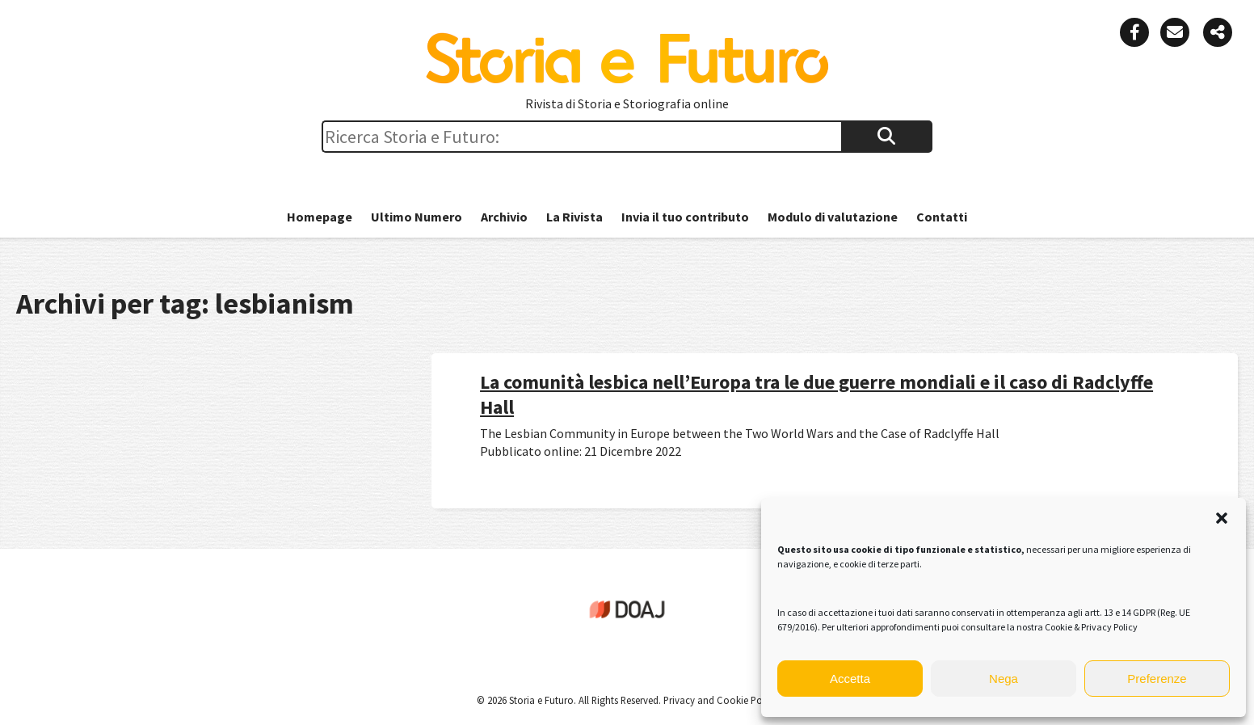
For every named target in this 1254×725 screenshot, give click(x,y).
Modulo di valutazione (833, 217)
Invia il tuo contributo (685, 217)
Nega (1003, 678)
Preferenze (1156, 678)
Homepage (319, 217)
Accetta (850, 678)
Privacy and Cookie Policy (719, 699)
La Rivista (574, 217)
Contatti (941, 217)
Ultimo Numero (416, 217)
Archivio (504, 217)
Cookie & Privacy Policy (1091, 627)
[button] (1222, 518)
